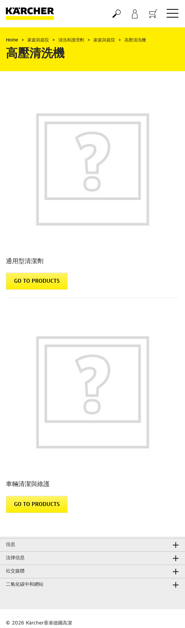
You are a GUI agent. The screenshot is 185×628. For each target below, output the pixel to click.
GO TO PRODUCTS (36, 281)
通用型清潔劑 (24, 261)
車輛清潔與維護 (28, 484)
